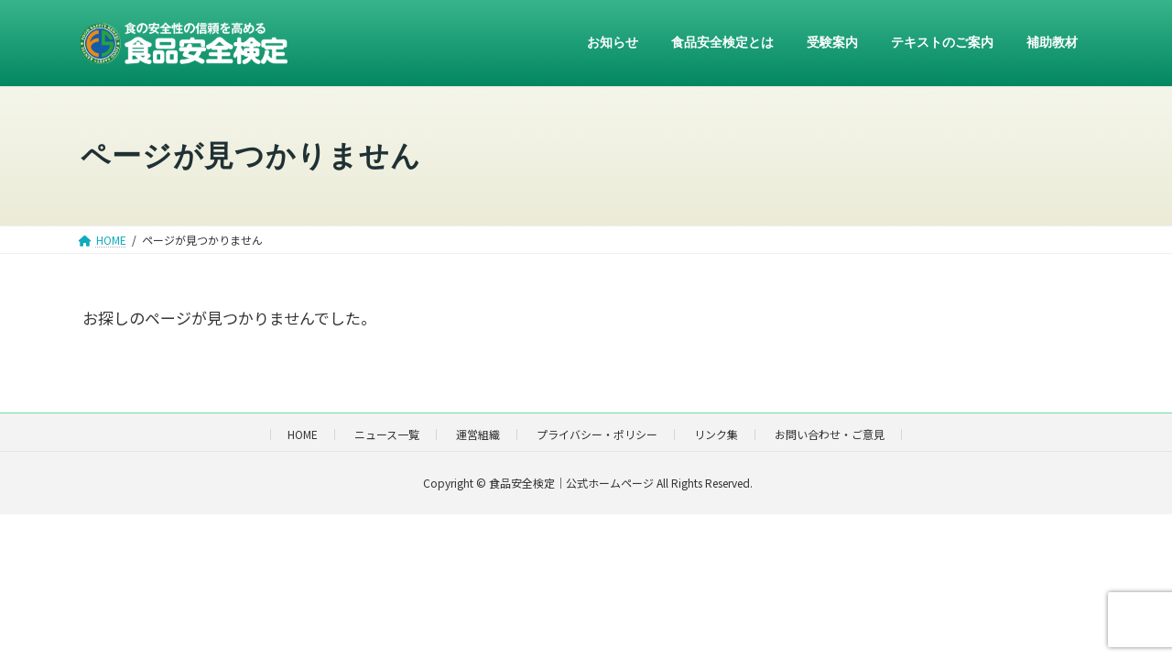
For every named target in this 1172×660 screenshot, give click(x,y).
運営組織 (478, 434)
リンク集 (716, 434)
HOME (303, 434)
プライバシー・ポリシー (597, 434)
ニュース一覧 (386, 434)
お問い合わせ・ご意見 (829, 434)
